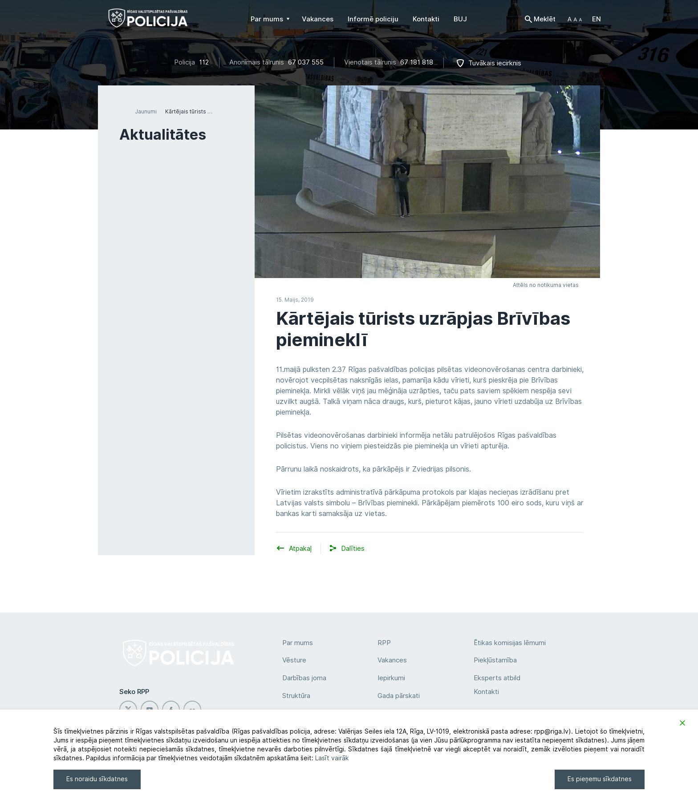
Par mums (297, 643)
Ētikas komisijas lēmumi (510, 643)
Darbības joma (304, 678)
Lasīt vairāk (332, 758)
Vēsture (294, 660)
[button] (575, 19)
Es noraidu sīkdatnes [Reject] (97, 779)
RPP (384, 643)
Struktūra (296, 696)
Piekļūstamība (495, 660)
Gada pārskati (398, 696)
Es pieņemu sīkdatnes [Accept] (600, 779)
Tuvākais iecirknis (494, 63)
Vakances (392, 660)
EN (596, 19)
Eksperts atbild (497, 678)
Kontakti (486, 692)
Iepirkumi (391, 678)
